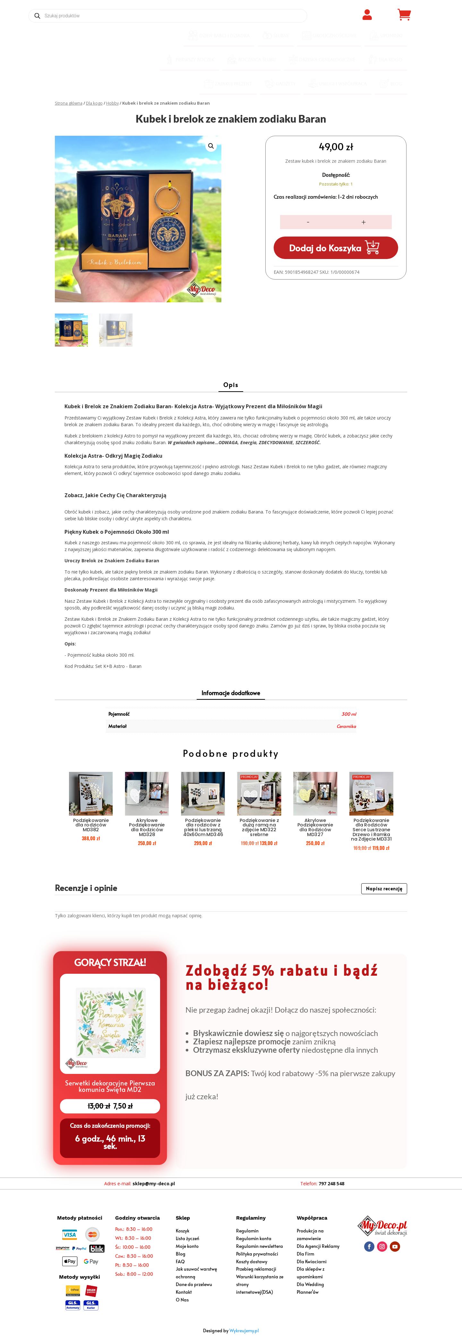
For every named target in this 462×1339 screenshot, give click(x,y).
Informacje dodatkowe (230, 693)
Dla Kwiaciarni (312, 1261)
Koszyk (182, 1231)
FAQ (180, 1261)
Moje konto (187, 1246)
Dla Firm (305, 1254)
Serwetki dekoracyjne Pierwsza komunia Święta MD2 (110, 1085)
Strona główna (68, 103)
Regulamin (247, 1231)
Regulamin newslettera (259, 1246)
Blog (180, 1254)
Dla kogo (94, 103)
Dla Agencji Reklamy (318, 1246)
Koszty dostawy (251, 1261)
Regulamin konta (253, 1238)
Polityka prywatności (257, 1254)
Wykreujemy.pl (244, 1330)
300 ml (348, 714)
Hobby (112, 103)
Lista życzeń (187, 1238)
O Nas (182, 1300)
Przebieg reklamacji (256, 1269)
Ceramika (346, 726)
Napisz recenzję (384, 888)
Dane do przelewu (194, 1284)
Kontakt (184, 1292)
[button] (211, 146)
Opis (230, 385)
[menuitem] (219, 36)
